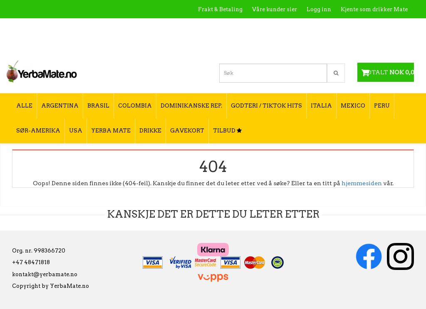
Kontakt (289, 27)
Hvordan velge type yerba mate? (363, 45)
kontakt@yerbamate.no (44, 274)
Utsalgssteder (328, 27)
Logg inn (319, 9)
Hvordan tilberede (382, 27)
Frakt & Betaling (220, 9)
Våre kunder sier (274, 9)
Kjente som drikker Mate (374, 9)
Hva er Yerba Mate (242, 27)
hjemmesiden (362, 183)
